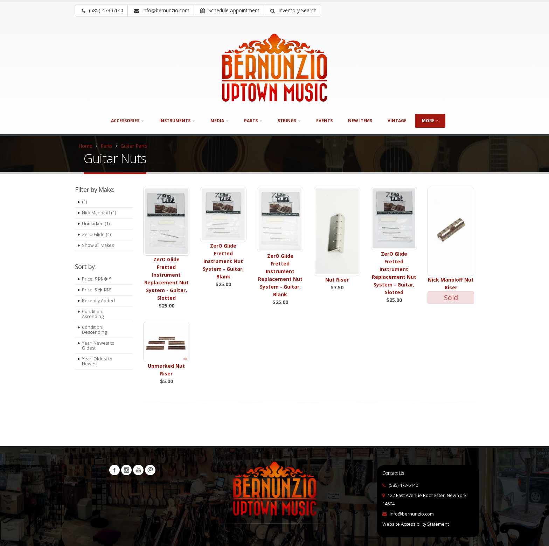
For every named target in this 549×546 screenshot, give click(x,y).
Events (324, 121)
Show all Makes (98, 245)
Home (85, 146)
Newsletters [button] (150, 470)
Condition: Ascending (93, 314)
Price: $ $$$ (97, 290)
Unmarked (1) (96, 224)
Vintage (397, 121)
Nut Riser (337, 279)
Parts (106, 146)
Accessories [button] (127, 121)
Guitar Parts (133, 146)
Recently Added (98, 301)
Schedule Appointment (229, 10)
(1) (84, 202)
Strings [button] (289, 121)
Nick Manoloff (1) (99, 213)
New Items (360, 121)
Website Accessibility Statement (415, 524)
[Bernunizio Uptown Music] (274, 68)
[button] (292, 10)
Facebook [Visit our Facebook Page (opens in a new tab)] (114, 470)
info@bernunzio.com (412, 514)
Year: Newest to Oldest (98, 345)
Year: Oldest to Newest (97, 361)
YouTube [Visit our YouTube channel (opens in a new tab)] (138, 470)
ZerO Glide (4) (96, 234)
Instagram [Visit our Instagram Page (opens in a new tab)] (126, 470)
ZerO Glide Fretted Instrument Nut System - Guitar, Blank (223, 261)
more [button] (430, 121)
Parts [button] (253, 121)
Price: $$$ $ (97, 279)
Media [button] (219, 121)
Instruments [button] (177, 121)
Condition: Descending (94, 329)
